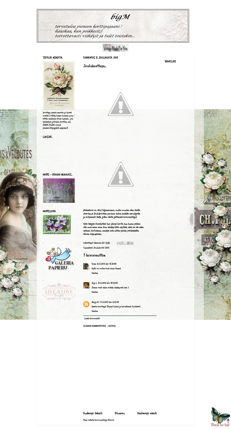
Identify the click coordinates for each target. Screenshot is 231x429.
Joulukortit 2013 (101, 247)
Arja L (94, 283)
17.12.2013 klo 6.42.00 (109, 302)
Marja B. (95, 302)
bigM (38, 13)
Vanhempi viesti (147, 413)
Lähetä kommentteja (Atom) (101, 420)
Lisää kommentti (92, 318)
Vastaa (95, 273)
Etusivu (120, 413)
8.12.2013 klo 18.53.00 (108, 283)
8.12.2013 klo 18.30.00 (106, 264)
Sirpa (94, 264)
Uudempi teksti (92, 413)
